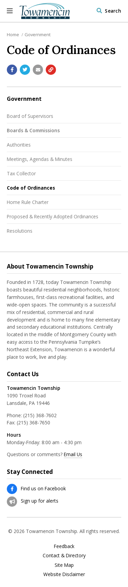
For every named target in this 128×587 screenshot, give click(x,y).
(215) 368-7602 (40, 415)
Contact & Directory (64, 555)
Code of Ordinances (31, 188)
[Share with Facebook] (12, 70)
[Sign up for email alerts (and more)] (12, 501)
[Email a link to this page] (38, 70)
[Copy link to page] (51, 70)
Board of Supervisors (30, 116)
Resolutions (19, 231)
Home (13, 34)
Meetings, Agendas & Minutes (39, 159)
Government (38, 34)
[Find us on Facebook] (12, 489)
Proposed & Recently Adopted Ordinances (52, 216)
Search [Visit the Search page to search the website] (113, 11)
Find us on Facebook (43, 488)
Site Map (64, 565)
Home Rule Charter (27, 202)
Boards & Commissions (33, 130)
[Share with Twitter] (25, 70)
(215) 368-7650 (33, 422)
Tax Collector (21, 173)
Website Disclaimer (64, 574)
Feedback (64, 546)
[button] (10, 11)
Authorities (19, 144)
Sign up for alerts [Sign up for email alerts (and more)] (39, 500)
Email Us (73, 454)
